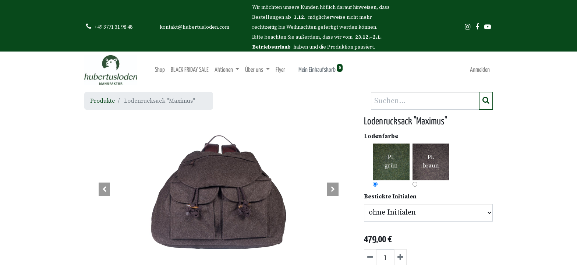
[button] (104, 189)
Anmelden (480, 70)
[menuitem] (160, 70)
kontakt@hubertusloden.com (194, 27)
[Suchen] (486, 101)
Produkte (102, 101)
